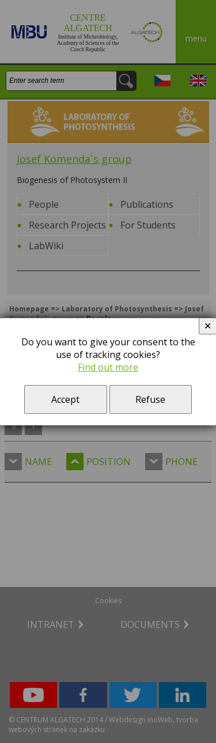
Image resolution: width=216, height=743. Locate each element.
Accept (65, 399)
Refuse (150, 399)
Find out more (108, 367)
